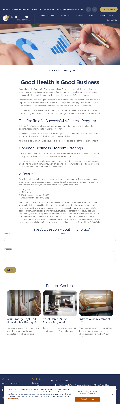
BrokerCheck (105, 378)
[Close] (112, 394)
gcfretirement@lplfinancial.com (70, 2)
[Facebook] (94, 2)
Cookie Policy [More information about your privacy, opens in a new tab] (13, 399)
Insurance (35, 383)
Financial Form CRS (62, 374)
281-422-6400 (47, 2)
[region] (60, 395)
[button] (47, 8)
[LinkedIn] (88, 2)
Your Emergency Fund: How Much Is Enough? (21, 313)
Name (7, 227)
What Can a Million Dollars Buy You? (55, 313)
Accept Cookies (87, 399)
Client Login (109, 2)
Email (63, 227)
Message (8, 242)
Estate (34, 381)
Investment (36, 378)
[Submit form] (10, 263)
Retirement (36, 376)
